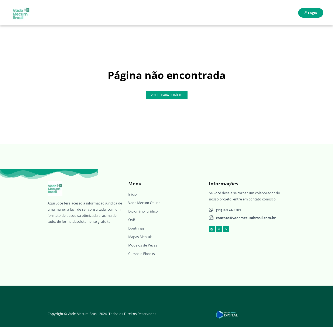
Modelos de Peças (142, 245)
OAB (131, 219)
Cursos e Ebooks (141, 253)
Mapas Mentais (140, 236)
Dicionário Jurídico (143, 211)
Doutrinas (136, 228)
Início (132, 194)
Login (311, 13)
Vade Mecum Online (144, 202)
